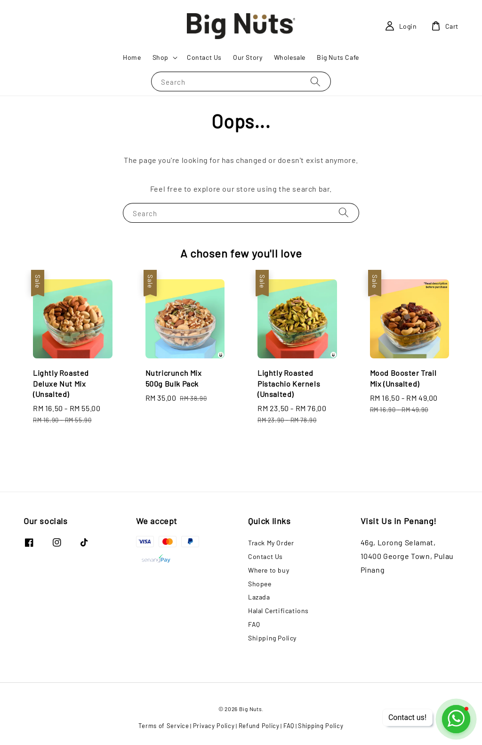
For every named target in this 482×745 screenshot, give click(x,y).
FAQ (254, 624)
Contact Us (204, 57)
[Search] (315, 81)
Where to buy (268, 570)
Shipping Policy (272, 638)
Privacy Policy (214, 725)
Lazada (259, 597)
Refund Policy (259, 725)
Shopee (260, 584)
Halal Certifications (278, 611)
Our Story (247, 57)
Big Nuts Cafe (338, 57)
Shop (161, 57)
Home (132, 57)
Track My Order (271, 543)
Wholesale (289, 57)
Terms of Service (163, 725)
